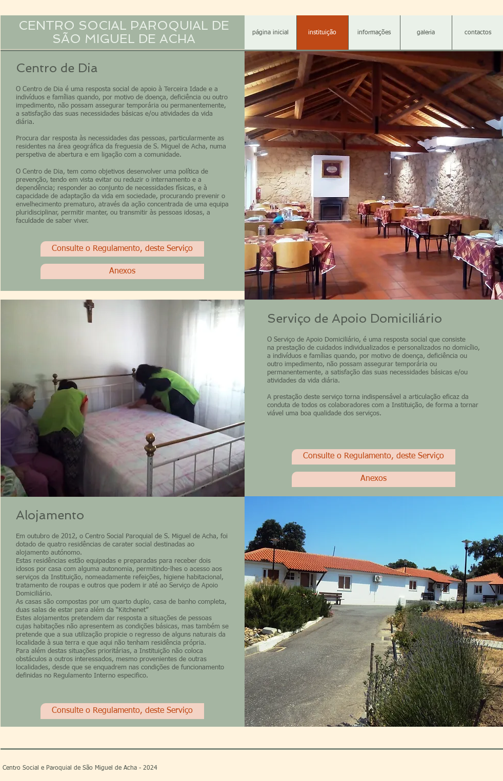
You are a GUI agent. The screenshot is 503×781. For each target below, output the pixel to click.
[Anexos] (122, 271)
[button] (374, 33)
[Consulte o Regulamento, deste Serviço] (122, 249)
